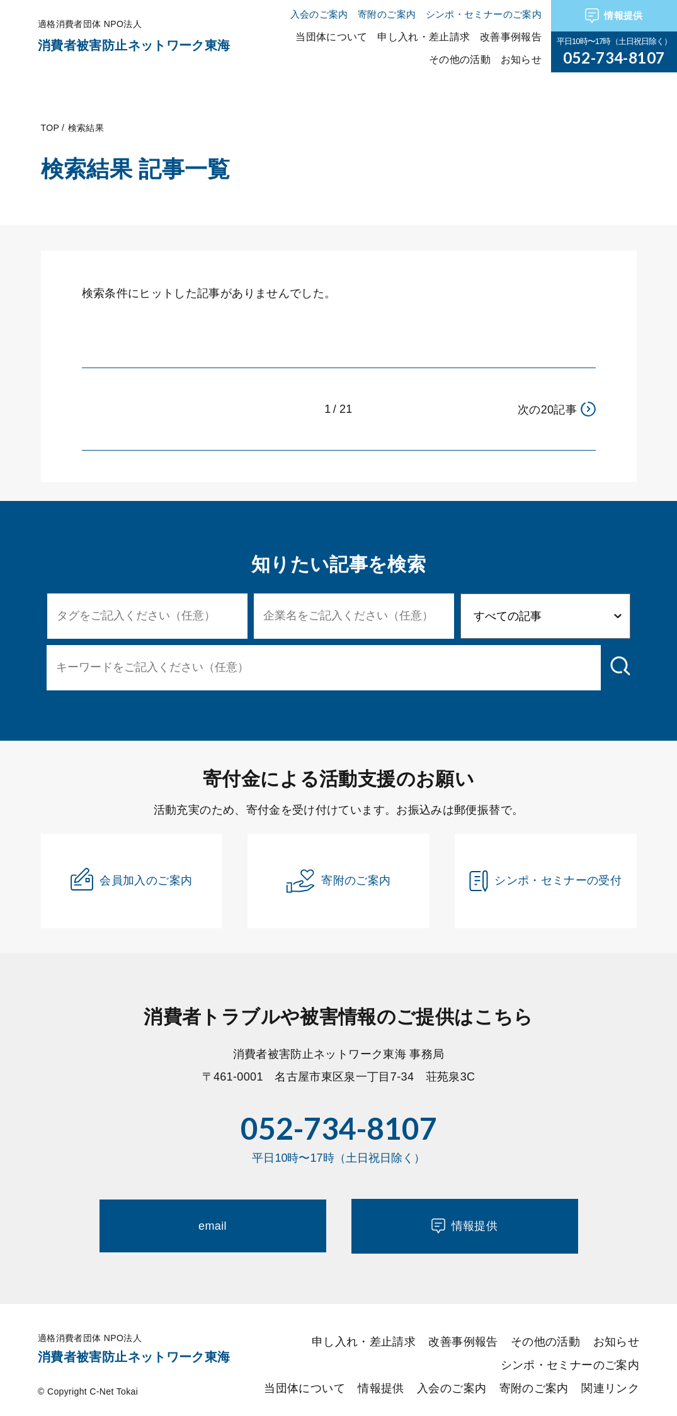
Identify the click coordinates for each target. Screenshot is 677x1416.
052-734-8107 (614, 57)
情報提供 (613, 15)
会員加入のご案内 (131, 879)
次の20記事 (557, 409)
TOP (50, 128)
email (212, 1226)
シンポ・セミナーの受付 (545, 881)
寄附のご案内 (338, 881)
